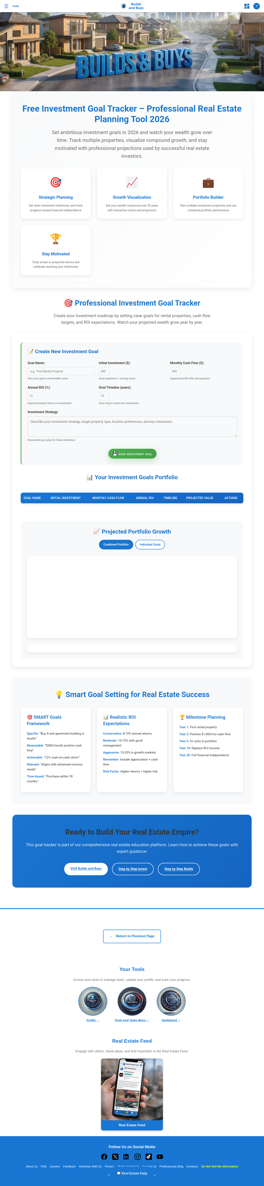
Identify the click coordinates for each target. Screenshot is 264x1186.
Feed (16, 6)
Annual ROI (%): (39, 387)
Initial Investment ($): (114, 363)
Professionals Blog (171, 1166)
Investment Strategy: (43, 412)
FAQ (44, 1166)
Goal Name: (36, 363)
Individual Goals (150, 544)
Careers (55, 1166)
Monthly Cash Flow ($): (187, 363)
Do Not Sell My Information (219, 1166)
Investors (192, 1166)
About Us (32, 1166)
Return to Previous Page (132, 936)
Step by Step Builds (178, 869)
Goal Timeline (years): (115, 387)
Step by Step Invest (133, 869)
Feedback (69, 1166)
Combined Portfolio (116, 544)
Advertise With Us (90, 1166)
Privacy (109, 1166)
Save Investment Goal (132, 453)
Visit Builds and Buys (85, 869)
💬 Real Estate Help (132, 1173)
